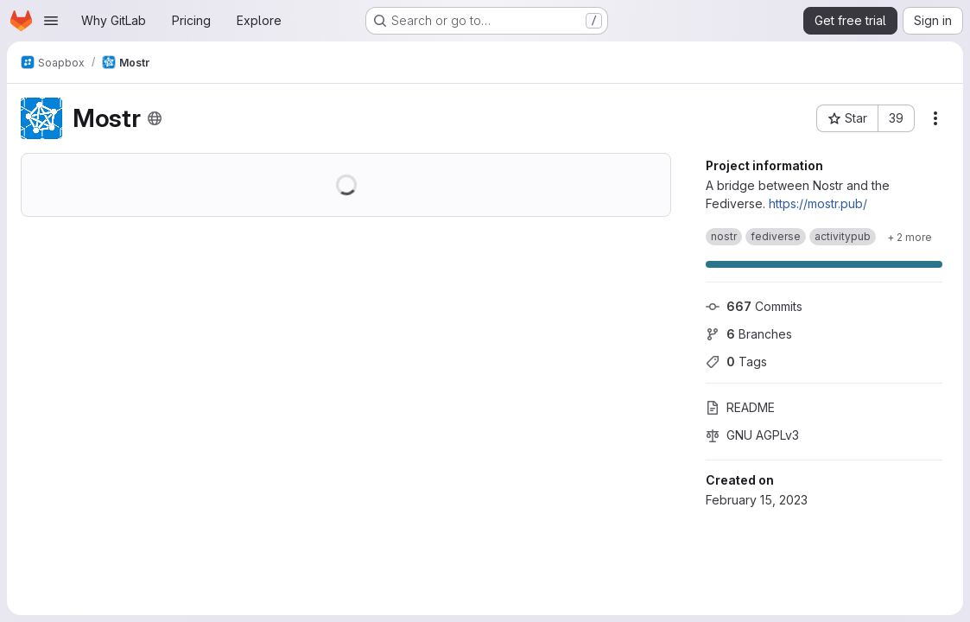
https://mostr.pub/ (818, 203)
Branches (749, 334)
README (740, 407)
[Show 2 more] (909, 236)
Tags (736, 361)
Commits (754, 306)
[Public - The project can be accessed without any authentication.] (155, 118)
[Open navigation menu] (51, 21)
